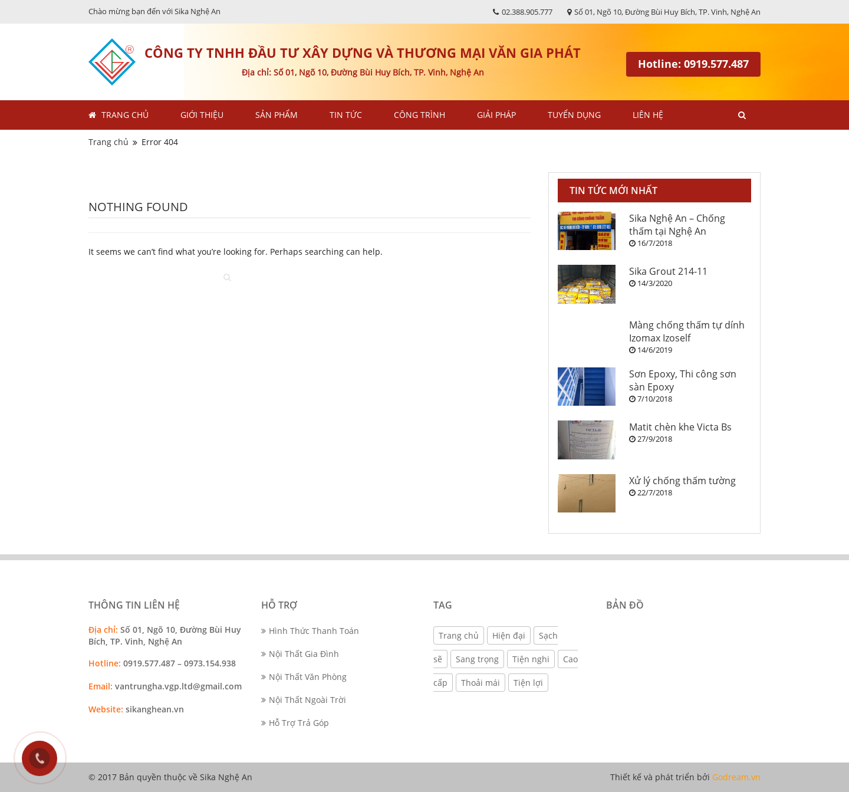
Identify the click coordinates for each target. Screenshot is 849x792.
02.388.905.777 (522, 11)
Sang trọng (477, 659)
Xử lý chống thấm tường (682, 480)
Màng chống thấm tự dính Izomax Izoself (687, 331)
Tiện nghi (530, 659)
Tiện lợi (528, 682)
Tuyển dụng (574, 114)
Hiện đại (508, 635)
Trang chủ (125, 114)
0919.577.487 (149, 663)
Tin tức (346, 114)
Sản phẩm (276, 114)
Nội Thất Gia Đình (300, 653)
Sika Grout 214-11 (668, 271)
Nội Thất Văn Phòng (304, 676)
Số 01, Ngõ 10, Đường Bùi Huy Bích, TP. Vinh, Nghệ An (664, 11)
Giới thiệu (201, 114)
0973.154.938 (211, 663)
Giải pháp (496, 114)
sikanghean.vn (155, 709)
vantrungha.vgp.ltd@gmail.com (178, 686)
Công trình (419, 114)
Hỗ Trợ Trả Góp (295, 722)
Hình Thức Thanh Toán (310, 630)
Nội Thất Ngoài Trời (303, 699)
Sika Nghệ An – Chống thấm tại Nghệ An (677, 225)
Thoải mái (480, 682)
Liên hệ (648, 114)
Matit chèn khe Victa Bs (680, 426)
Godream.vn (736, 777)
